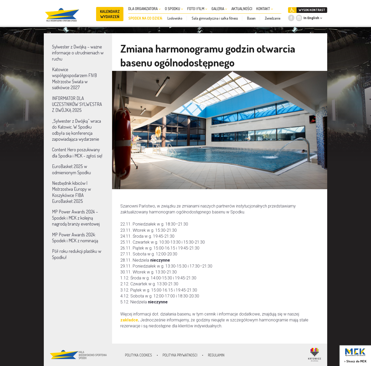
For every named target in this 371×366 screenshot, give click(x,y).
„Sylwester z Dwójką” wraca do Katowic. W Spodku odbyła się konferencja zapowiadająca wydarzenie (76, 130)
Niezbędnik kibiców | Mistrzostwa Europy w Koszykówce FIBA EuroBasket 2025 (71, 192)
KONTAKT (264, 8)
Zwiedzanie (272, 18)
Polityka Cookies (138, 355)
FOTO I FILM (197, 8)
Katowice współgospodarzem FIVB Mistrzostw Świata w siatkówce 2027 (74, 78)
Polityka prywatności (180, 355)
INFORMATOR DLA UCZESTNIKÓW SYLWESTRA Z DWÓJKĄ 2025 (77, 104)
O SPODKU (174, 8)
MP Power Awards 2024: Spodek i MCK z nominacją (75, 237)
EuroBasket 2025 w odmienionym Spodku (71, 169)
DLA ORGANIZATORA (144, 8)
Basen (251, 18)
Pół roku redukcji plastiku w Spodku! (76, 254)
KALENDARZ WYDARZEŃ (110, 14)
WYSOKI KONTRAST (312, 10)
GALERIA (219, 8)
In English (311, 18)
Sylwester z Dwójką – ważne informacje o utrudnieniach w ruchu (78, 53)
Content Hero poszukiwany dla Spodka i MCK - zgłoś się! (77, 152)
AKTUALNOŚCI (241, 8)
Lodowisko (174, 18)
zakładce (129, 320)
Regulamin (216, 355)
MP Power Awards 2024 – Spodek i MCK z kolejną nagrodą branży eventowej (76, 218)
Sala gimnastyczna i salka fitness (215, 18)
